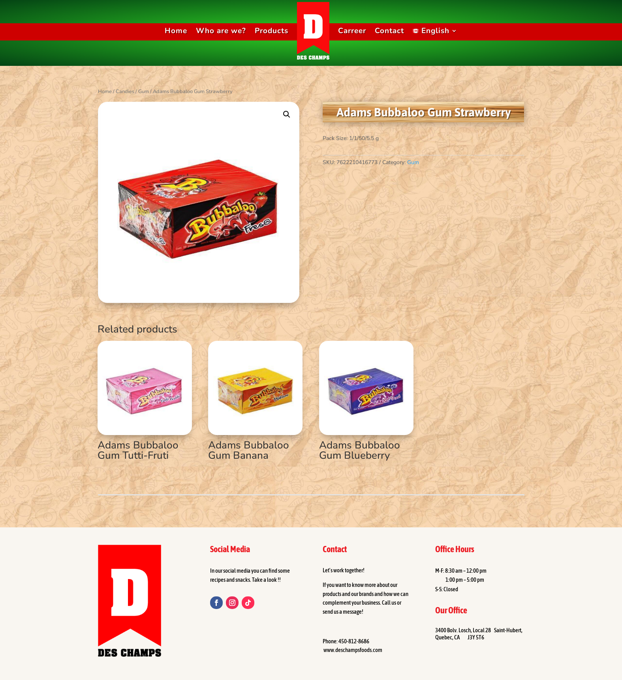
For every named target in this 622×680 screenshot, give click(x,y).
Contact (389, 31)
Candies (125, 91)
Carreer (352, 31)
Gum (143, 91)
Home (176, 31)
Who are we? (221, 31)
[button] (287, 114)
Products (271, 31)
